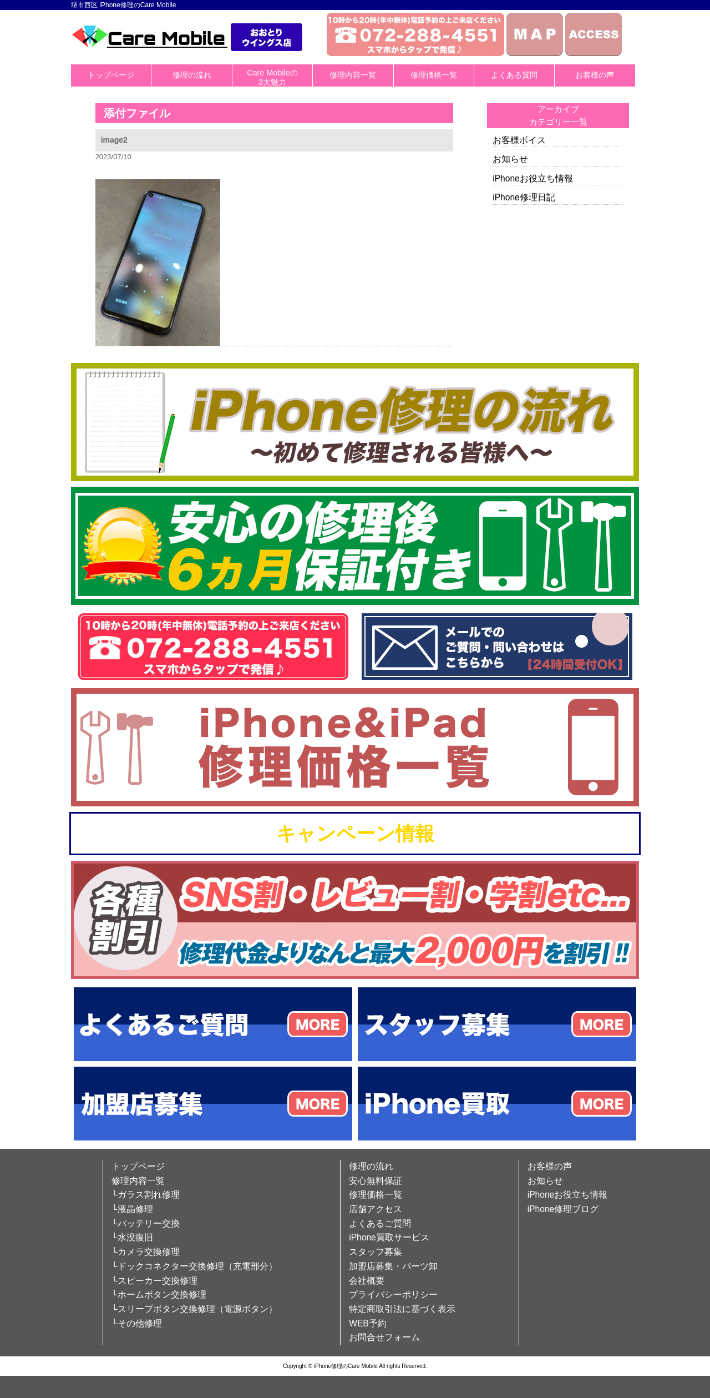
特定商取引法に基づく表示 (402, 1309)
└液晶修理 (132, 1209)
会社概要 (366, 1280)
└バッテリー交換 (145, 1223)
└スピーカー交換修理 (154, 1280)
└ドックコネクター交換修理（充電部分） (194, 1266)
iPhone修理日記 (524, 197)
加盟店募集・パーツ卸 (393, 1266)
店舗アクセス (375, 1209)
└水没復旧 (132, 1237)
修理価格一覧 (433, 74)
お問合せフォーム (384, 1337)
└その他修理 (136, 1323)
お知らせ (510, 159)
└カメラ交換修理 (145, 1251)
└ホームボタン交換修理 (158, 1294)
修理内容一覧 (352, 74)
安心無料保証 (375, 1180)
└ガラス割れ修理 (145, 1194)
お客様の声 (594, 74)
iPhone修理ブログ (563, 1209)
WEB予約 (368, 1323)
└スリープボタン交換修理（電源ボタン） (194, 1309)
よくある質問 (514, 74)
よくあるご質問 (380, 1223)
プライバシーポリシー (393, 1294)
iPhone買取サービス (389, 1237)
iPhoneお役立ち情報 (533, 178)
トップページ (111, 74)
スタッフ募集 (375, 1251)
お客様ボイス (519, 140)
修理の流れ (192, 74)
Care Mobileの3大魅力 (272, 77)
